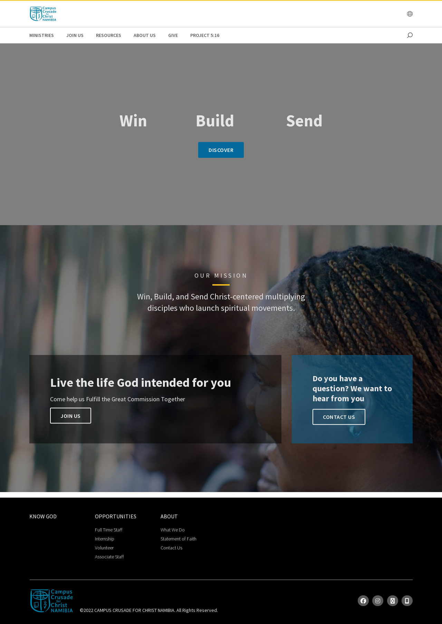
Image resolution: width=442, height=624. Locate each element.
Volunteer (104, 548)
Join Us (75, 35)
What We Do (173, 530)
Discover (221, 149)
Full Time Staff (108, 530)
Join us (70, 415)
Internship (104, 539)
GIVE (173, 35)
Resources (108, 35)
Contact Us (339, 416)
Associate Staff (109, 557)
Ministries (41, 35)
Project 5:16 (204, 35)
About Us (145, 35)
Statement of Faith (178, 539)
